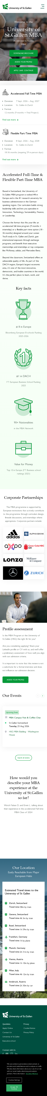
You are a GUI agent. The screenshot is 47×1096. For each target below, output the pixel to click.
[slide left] (38, 696)
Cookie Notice (29, 1028)
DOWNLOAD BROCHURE (23, 53)
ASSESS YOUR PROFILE (23, 62)
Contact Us (7, 1032)
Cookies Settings (14, 1080)
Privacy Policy (29, 1032)
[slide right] (42, 696)
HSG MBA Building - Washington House (24, 733)
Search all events (24, 758)
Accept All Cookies (14, 1088)
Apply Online (8, 1028)
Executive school (9, 1041)
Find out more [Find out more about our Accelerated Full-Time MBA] (10, 120)
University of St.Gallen (11, 1037)
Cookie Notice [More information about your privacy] (32, 1074)
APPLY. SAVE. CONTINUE (23, 70)
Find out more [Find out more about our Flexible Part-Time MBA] (10, 159)
